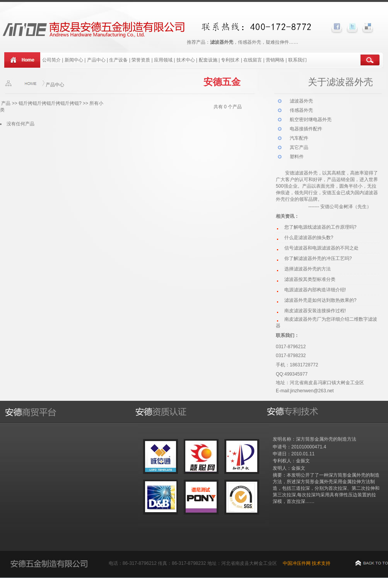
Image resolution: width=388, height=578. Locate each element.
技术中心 (185, 60)
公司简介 (51, 60)
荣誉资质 (141, 60)
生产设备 (118, 60)
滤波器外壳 (301, 101)
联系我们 (297, 60)
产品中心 (96, 60)
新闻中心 (74, 60)
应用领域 (163, 60)
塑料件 (297, 156)
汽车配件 (299, 138)
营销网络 (275, 60)
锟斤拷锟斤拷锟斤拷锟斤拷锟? (50, 103)
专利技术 (230, 60)
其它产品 (299, 147)
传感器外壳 (301, 110)
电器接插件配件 (306, 129)
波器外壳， (310, 173)
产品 (5, 103)
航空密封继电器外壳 (311, 119)
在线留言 (252, 60)
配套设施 (209, 60)
